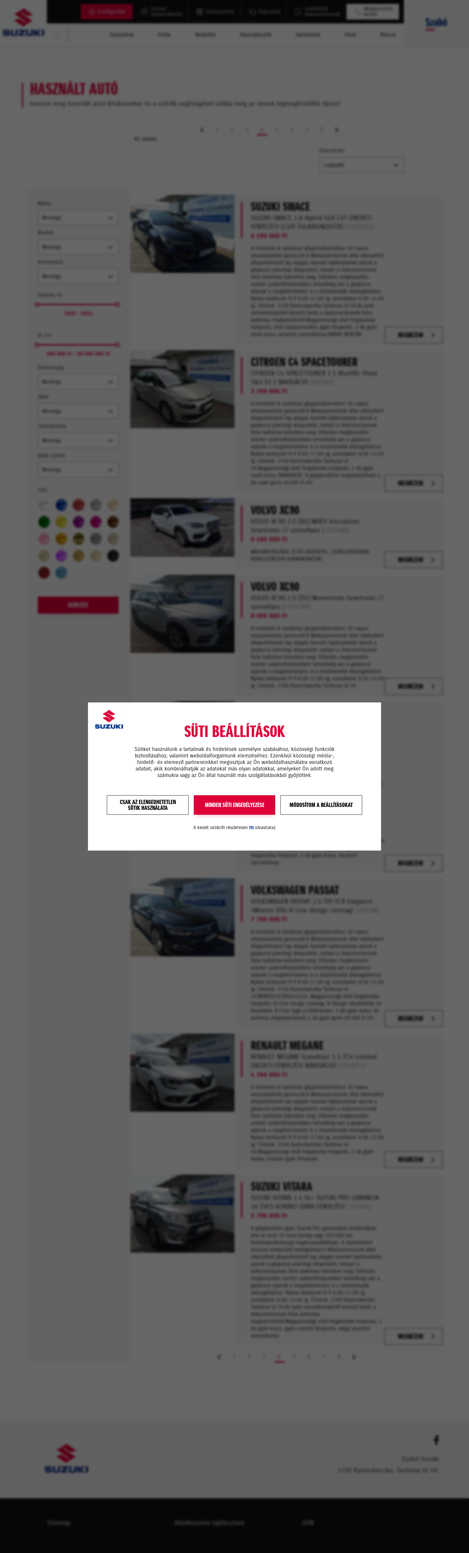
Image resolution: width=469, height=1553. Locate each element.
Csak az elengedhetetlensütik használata (148, 805)
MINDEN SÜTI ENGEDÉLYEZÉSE (234, 805)
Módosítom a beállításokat (321, 805)
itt (251, 827)
